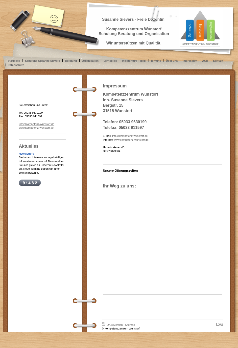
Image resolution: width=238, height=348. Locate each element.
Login (219, 324)
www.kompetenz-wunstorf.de (131, 139)
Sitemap (130, 324)
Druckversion (112, 324)
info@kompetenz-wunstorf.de (129, 135)
